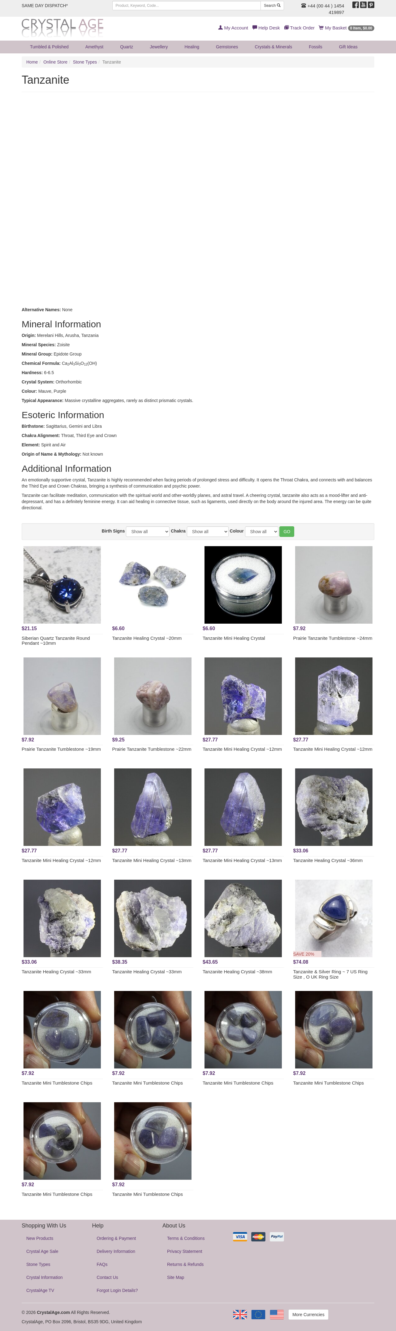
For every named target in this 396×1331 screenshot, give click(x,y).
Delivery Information (116, 1251)
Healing (192, 46)
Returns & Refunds (185, 1264)
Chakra (178, 530)
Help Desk (266, 27)
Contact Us (107, 1277)
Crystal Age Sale (42, 1251)
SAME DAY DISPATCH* (45, 5)
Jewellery (159, 46)
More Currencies (308, 1314)
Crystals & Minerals (273, 46)
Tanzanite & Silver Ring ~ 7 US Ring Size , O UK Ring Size (330, 974)
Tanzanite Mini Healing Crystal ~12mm (242, 749)
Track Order (299, 27)
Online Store (55, 62)
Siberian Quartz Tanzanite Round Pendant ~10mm (56, 640)
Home (32, 62)
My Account (233, 27)
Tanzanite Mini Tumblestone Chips (57, 1083)
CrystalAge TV (40, 1290)
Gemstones (227, 46)
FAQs (102, 1264)
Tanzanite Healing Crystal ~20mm (147, 638)
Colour (237, 530)
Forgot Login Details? (117, 1290)
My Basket (346, 27)
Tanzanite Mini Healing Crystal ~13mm (152, 860)
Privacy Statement (184, 1251)
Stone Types (85, 62)
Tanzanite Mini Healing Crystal (234, 638)
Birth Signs (113, 530)
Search (272, 5)
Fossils (315, 46)
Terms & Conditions (185, 1238)
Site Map (175, 1277)
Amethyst (94, 46)
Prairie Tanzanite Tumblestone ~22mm (152, 749)
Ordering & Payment (116, 1238)
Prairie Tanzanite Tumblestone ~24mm (332, 638)
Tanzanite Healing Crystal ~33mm (56, 971)
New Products (39, 1238)
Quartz (126, 46)
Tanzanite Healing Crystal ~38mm (237, 971)
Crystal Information (44, 1277)
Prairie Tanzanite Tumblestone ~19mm (61, 749)
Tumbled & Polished (49, 46)
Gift (348, 46)
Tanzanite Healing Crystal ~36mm (328, 860)
